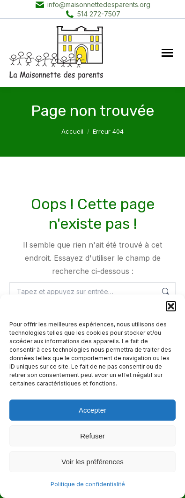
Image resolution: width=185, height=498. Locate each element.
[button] (171, 306)
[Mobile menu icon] (167, 53)
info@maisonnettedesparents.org (98, 4)
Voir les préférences (92, 462)
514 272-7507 (98, 14)
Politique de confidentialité (88, 484)
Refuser (92, 436)
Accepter (92, 410)
